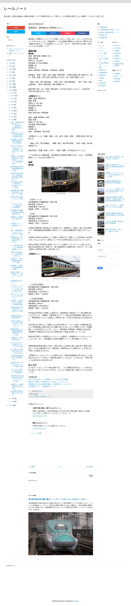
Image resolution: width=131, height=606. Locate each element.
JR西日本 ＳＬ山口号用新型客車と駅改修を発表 (17, 134)
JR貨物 (116, 61)
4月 (12, 116)
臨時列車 (102, 83)
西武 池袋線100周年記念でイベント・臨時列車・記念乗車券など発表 (17, 125)
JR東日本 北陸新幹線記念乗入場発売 (17, 386)
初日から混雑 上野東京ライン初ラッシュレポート (48, 382)
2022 (11, 69)
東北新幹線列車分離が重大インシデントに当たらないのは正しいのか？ (57, 499)
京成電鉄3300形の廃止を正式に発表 (17, 393)
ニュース (102, 56)
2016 (11, 87)
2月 (12, 398)
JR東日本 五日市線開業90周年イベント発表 (17, 260)
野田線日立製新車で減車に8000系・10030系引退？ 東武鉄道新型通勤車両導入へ (114, 199)
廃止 (100, 67)
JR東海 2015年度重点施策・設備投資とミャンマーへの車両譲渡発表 (17, 160)
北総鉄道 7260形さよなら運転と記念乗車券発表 (17, 302)
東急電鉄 (117, 79)
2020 (11, 75)
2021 (11, 72)
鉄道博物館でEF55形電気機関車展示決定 (17, 168)
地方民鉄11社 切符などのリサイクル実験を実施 (17, 364)
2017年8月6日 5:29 (39, 429)
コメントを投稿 (36, 433)
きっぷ (101, 45)
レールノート (15, 8)
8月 (12, 105)
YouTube (15, 27)
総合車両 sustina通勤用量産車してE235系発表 (17, 141)
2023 (11, 66)
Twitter (16, 31)
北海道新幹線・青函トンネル (109, 29)
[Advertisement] (51, 450)
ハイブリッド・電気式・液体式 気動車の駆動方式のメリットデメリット (114, 190)
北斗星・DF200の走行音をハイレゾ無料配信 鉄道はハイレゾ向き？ (17, 149)
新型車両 (102, 75)
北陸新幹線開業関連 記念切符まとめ (17, 357)
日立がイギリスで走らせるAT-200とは (17, 295)
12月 (13, 93)
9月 (12, 101)
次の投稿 (32, 466)
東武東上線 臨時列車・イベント (110, 32)
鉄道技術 (102, 85)
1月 (12, 401)
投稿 (10, 40)
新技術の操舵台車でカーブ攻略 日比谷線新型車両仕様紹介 (114, 166)
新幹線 (101, 78)
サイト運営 (103, 53)
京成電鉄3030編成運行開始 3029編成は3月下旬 (17, 212)
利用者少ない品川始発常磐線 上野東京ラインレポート (50, 384)
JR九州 (116, 45)
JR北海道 (117, 48)
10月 (13, 99)
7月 (12, 108)
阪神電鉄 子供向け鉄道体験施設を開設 (17, 267)
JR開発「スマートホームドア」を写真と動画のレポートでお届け (114, 174)
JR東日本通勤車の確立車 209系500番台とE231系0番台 (114, 215)
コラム (49, 396)
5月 (12, 113)
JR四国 (116, 51)
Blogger (75, 601)
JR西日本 (37, 396)
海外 (100, 80)
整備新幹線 (103, 72)
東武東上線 (103, 35)
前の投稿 (89, 466)
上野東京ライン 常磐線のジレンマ (42, 386)
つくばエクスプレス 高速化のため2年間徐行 (17, 205)
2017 (11, 84)
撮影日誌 (102, 70)
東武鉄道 (117, 81)
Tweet (38, 33)
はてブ (53, 33)
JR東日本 (43, 396)
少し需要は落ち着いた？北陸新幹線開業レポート (17, 247)
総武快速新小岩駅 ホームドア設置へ (17, 198)
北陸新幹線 (103, 27)
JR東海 (116, 56)
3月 (12, 119)
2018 (11, 81)
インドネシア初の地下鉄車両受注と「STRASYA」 (17, 371)
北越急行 (117, 73)
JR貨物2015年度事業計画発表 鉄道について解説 (17, 192)
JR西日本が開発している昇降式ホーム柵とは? (17, 254)
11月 (13, 96)
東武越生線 (103, 37)
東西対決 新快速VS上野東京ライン (17, 218)
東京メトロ (118, 76)
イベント (102, 48)
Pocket (67, 33)
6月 (12, 110)
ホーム (60, 466)
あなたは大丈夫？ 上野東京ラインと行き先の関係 (48, 379)
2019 (11, 78)
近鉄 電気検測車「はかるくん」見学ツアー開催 (17, 232)
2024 (11, 63)
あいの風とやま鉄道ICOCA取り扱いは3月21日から (17, 351)
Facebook (82, 33)
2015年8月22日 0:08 (40, 416)
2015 (11, 90)
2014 (11, 405)
